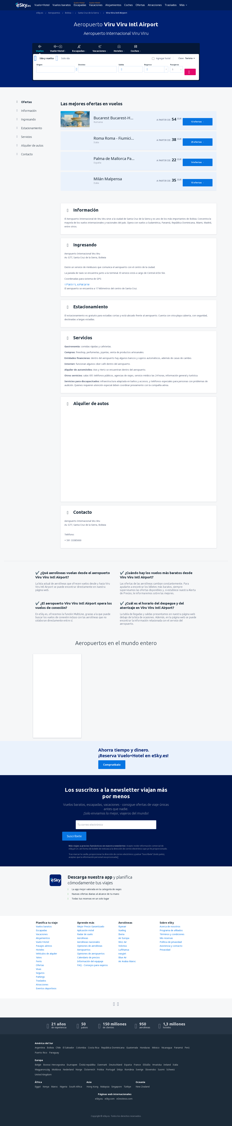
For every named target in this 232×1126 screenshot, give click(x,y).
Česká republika (87, 1064)
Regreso (148, 65)
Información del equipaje (90, 961)
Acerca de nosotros (170, 926)
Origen (39, 65)
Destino (81, 65)
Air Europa (123, 938)
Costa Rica (93, 1047)
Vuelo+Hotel (42, 5)
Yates (39, 957)
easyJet (122, 953)
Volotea (122, 945)
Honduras (145, 1047)
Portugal (110, 1069)
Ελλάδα (146, 1064)
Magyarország (42, 1069)
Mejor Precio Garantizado (90, 926)
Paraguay (54, 1052)
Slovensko (150, 1069)
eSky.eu (99, 1098)
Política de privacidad (171, 941)
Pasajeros (174, 65)
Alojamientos (113, 5)
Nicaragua (166, 1047)
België (38, 1064)
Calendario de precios (88, 957)
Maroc (54, 1086)
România (129, 1069)
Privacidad (165, 949)
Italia (175, 1064)
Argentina (40, 1047)
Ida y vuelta (47, 58)
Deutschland (115, 1064)
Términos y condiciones (172, 934)
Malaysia (104, 1086)
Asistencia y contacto (171, 945)
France (137, 1064)
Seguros (40, 972)
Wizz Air (122, 941)
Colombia (81, 1047)
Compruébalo (112, 764)
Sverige (139, 1069)
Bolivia (50, 1047)
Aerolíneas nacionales (88, 941)
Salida (121, 65)
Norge (79, 1069)
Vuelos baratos (62, 5)
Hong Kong (92, 1086)
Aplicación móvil (85, 930)
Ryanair (122, 926)
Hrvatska (157, 1064)
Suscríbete (74, 836)
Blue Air (122, 957)
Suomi (161, 1069)
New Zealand (143, 1086)
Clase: (181, 58)
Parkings (40, 976)
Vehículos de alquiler (46, 953)
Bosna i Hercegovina (54, 1064)
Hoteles (40, 949)
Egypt (38, 1086)
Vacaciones (95, 5)
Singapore (116, 1086)
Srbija (120, 1069)
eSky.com (110, 1098)
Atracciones (155, 5)
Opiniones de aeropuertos (91, 953)
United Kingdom (43, 1074)
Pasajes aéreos (44, 945)
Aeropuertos (83, 949)
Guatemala (132, 1047)
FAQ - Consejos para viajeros (92, 965)
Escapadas (80, 5)
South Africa (75, 1086)
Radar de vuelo (85, 934)
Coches (128, 5)
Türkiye (127, 1086)
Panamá (178, 1047)
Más (182, 5)
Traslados (171, 5)
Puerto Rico (41, 1052)
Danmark (102, 1064)
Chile (58, 1047)
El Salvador (68, 1047)
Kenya (46, 1086)
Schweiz (170, 1069)
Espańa (128, 1064)
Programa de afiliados (171, 930)
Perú (187, 1047)
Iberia (121, 934)
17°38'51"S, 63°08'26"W (76, 284)
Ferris (39, 961)
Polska (100, 1069)
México (156, 1047)
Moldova (56, 1069)
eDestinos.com (124, 1098)
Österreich (89, 1069)
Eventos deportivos (46, 988)
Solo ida (65, 58)
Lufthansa (123, 949)
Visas (38, 969)
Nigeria (63, 1086)
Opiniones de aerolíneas (89, 945)
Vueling (122, 930)
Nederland (68, 1069)
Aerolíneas (82, 938)
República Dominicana (112, 1047)
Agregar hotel (163, 58)
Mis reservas (166, 938)
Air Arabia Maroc (127, 961)
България (72, 1064)
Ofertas (140, 5)
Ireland (167, 1064)
